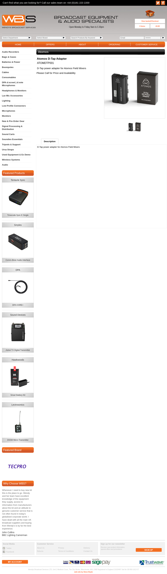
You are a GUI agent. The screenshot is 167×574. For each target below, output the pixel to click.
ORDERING (114, 44)
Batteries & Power (11, 62)
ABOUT (82, 44)
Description (50, 141)
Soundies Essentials (12, 139)
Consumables (9, 77)
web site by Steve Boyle (83, 572)
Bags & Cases (9, 57)
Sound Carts (8, 134)
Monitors (6, 116)
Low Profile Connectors (14, 106)
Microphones (8, 111)
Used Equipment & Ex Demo (16, 154)
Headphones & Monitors (14, 90)
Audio (5, 165)
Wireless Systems (11, 159)
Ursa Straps (8, 149)
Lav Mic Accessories (12, 95)
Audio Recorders (10, 52)
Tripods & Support (11, 144)
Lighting (6, 101)
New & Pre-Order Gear (13, 121)
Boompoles (8, 67)
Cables (5, 72)
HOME (18, 44)
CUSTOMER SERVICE (147, 44)
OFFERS (50, 44)
